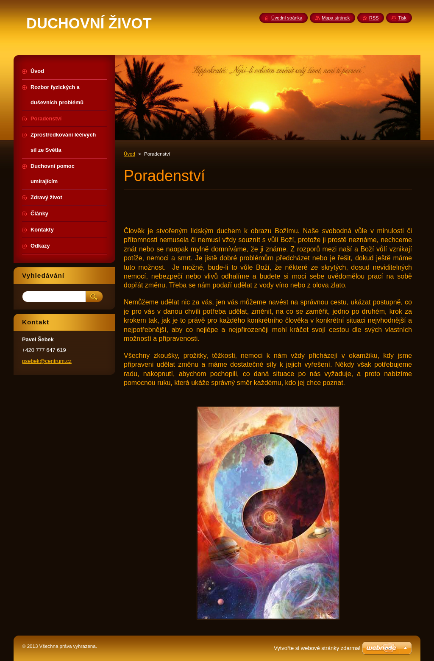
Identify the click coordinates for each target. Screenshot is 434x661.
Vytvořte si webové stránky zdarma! (317, 648)
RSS (373, 17)
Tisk (402, 17)
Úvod (129, 153)
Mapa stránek (336, 17)
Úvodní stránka (286, 17)
